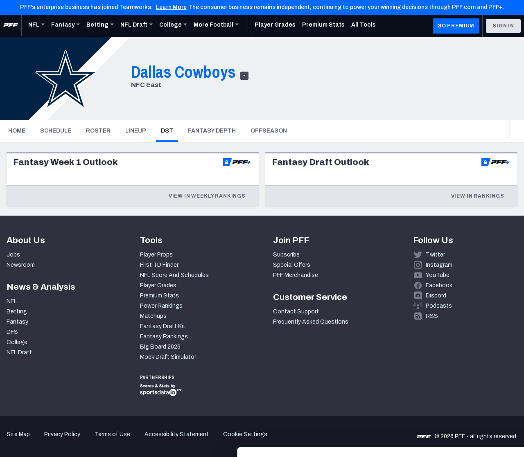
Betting (17, 311)
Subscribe (286, 255)
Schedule (55, 131)
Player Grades (158, 285)
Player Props (156, 255)
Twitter (435, 255)
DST (169, 130)
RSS (432, 316)
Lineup (135, 131)
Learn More (171, 7)
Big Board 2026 (160, 347)
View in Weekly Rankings (207, 196)
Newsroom (21, 265)
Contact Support (296, 311)
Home (16, 131)
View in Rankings (477, 196)
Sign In (503, 26)
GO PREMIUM (455, 26)
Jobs (13, 255)
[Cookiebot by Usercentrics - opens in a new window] (53, 441)
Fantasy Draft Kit (162, 326)
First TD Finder (159, 265)
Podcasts (439, 306)
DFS (12, 332)
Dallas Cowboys (183, 72)
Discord (436, 296)
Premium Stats (159, 296)
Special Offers (291, 265)
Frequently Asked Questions (310, 322)
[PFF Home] (10, 26)
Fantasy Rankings (164, 336)
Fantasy (17, 322)
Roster (98, 131)
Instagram (439, 265)
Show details (126, 440)
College (17, 342)
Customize (456, 400)
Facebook (439, 285)
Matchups (153, 316)
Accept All (456, 373)
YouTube (437, 275)
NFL (12, 301)
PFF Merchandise (295, 275)
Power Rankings (161, 306)
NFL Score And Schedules (174, 275)
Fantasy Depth (212, 131)
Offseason (269, 131)
